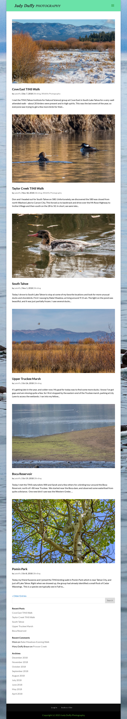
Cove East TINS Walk (26, 89)
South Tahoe (20, 283)
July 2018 (17, 680)
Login (54, 707)
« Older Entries (19, 596)
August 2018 (18, 675)
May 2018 (17, 689)
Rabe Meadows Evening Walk (35, 642)
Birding (37, 93)
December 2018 (20, 657)
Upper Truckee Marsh (26, 378)
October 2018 (19, 666)
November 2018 (20, 662)
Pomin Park (19, 569)
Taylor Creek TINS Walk (28, 188)
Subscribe (66, 707)
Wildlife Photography (50, 93)
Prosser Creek (40, 646)
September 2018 (20, 671)
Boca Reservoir (22, 474)
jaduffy (18, 93)
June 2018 (17, 684)
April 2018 (17, 693)
